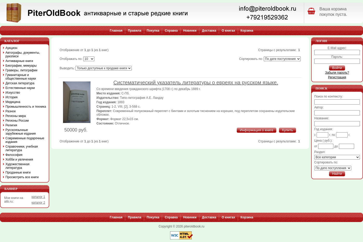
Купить (287, 130)
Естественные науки (20, 88)
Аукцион (11, 48)
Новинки (189, 30)
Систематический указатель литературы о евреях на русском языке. (195, 82)
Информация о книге (256, 130)
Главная (116, 30)
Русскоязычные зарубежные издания (20, 131)
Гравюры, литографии (21, 70)
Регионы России (17, 120)
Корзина (247, 30)
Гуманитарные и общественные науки (20, 76)
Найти (337, 174)
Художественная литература (17, 166)
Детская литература (19, 83)
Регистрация (337, 77)
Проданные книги (18, 172)
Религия (11, 125)
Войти (337, 68)
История (11, 97)
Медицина (12, 102)
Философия (14, 155)
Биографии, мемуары (21, 65)
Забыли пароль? (337, 72)
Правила (134, 30)
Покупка (153, 30)
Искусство (12, 92)
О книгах (228, 30)
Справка (171, 30)
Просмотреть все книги (22, 177)
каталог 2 (38, 202)
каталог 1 (38, 197)
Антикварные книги (19, 61)
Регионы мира (15, 116)
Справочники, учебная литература (21, 148)
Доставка (209, 30)
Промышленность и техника (25, 106)
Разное (10, 111)
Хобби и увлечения (19, 159)
